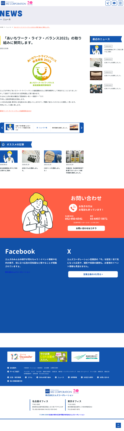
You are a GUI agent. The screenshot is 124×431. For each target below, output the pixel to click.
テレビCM (26, 371)
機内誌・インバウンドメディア (67, 371)
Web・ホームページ (83, 371)
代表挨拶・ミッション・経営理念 (33, 368)
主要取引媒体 (54, 368)
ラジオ (33, 371)
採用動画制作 (27, 374)
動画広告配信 (46, 371)
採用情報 (74, 377)
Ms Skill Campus (44, 374)
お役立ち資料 (88, 377)
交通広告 (54, 371)
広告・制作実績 (15, 377)
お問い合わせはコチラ (86, 228)
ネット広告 (93, 371)
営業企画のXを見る (93, 274)
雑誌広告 (106, 371)
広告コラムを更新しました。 (113, 62)
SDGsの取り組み (45, 377)
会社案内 (13, 368)
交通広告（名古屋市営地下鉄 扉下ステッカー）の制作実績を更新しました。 (74, 170)
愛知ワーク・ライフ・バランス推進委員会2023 (15, 111)
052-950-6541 (73, 218)
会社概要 (46, 368)
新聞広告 (100, 371)
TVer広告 (38, 371)
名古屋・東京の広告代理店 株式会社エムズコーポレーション (67, 415)
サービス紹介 (14, 372)
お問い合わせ (104, 377)
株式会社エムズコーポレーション (17, 272)
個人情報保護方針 (16, 381)
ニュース (61, 377)
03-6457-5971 (98, 218)
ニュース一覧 (42, 128)
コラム (30, 377)
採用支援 (35, 374)
